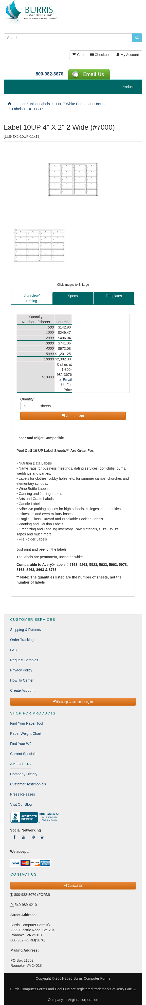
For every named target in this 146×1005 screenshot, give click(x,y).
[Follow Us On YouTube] (23, 837)
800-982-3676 (49, 73)
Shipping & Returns (25, 630)
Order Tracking (22, 640)
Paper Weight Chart (25, 733)
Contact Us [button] (73, 885)
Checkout (100, 55)
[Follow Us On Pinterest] (33, 837)
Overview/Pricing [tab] (32, 298)
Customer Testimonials (28, 784)
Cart (78, 55)
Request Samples (24, 660)
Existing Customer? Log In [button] (73, 702)
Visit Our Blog (21, 804)
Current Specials (23, 754)
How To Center (21, 680)
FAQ (13, 650)
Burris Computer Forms (92, 978)
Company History (23, 774)
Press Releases (22, 794)
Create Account (22, 690)
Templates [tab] (114, 296)
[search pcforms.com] (137, 37)
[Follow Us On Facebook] (14, 837)
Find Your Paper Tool (26, 723)
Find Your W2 (20, 744)
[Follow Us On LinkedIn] (43, 837)
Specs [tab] (73, 296)
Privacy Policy (21, 670)
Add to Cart (73, 416)
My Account (127, 55)
